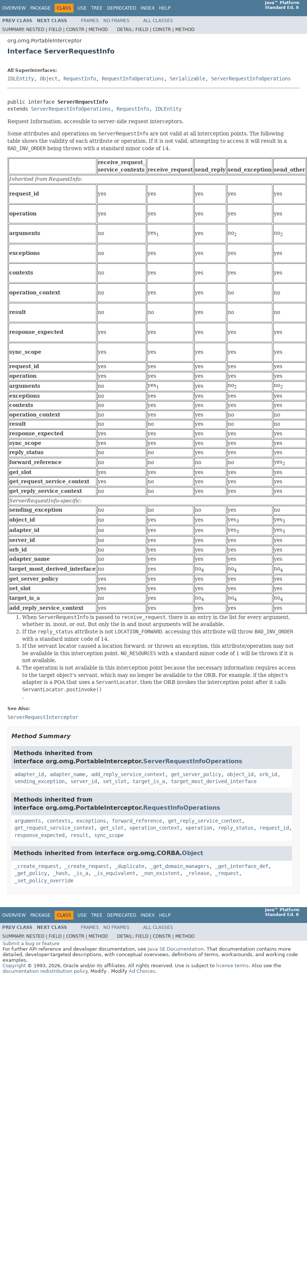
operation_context (155, 828)
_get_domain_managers (179, 866)
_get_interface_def (241, 866)
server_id (83, 781)
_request (227, 873)
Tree (97, 8)
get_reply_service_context (205, 821)
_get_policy (30, 873)
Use (82, 8)
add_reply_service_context (128, 774)
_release (197, 873)
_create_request (36, 866)
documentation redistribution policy (45, 971)
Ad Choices (142, 971)
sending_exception (39, 781)
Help (164, 8)
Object (49, 79)
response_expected (39, 835)
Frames (90, 20)
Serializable (187, 79)
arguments (27, 821)
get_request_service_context (54, 828)
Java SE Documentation (176, 949)
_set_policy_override (43, 880)
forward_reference (137, 821)
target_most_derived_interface (213, 781)
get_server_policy (196, 774)
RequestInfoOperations (133, 79)
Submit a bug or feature (31, 943)
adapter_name (67, 774)
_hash (60, 873)
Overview (14, 8)
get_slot (112, 828)
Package (40, 8)
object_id (240, 774)
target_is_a (148, 781)
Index (148, 8)
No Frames (116, 20)
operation (199, 828)
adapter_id (29, 774)
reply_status (235, 828)
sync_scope (109, 835)
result (79, 835)
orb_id (268, 774)
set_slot (115, 781)
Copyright (14, 965)
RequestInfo (79, 79)
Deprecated (121, 8)
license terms (232, 965)
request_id (274, 828)
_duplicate (129, 866)
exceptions (91, 821)
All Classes (158, 20)
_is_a (80, 873)
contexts (58, 821)
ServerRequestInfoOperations (251, 79)
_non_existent (160, 873)
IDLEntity (20, 79)
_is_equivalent (114, 873)
